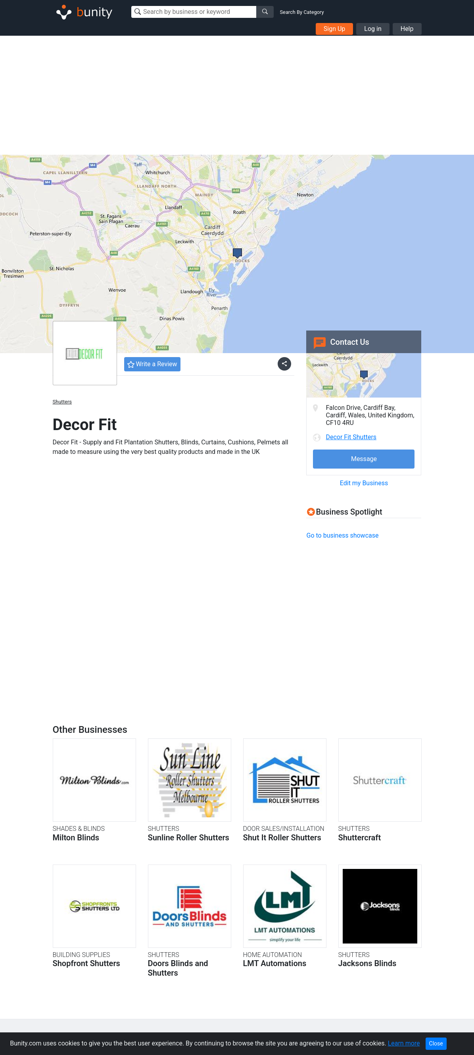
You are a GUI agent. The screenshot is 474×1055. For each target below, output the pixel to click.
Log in (372, 29)
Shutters (62, 402)
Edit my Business (364, 483)
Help (407, 29)
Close (436, 1043)
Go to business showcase (342, 535)
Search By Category (302, 12)
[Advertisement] (237, 95)
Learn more (404, 1043)
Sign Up (334, 29)
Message (364, 459)
